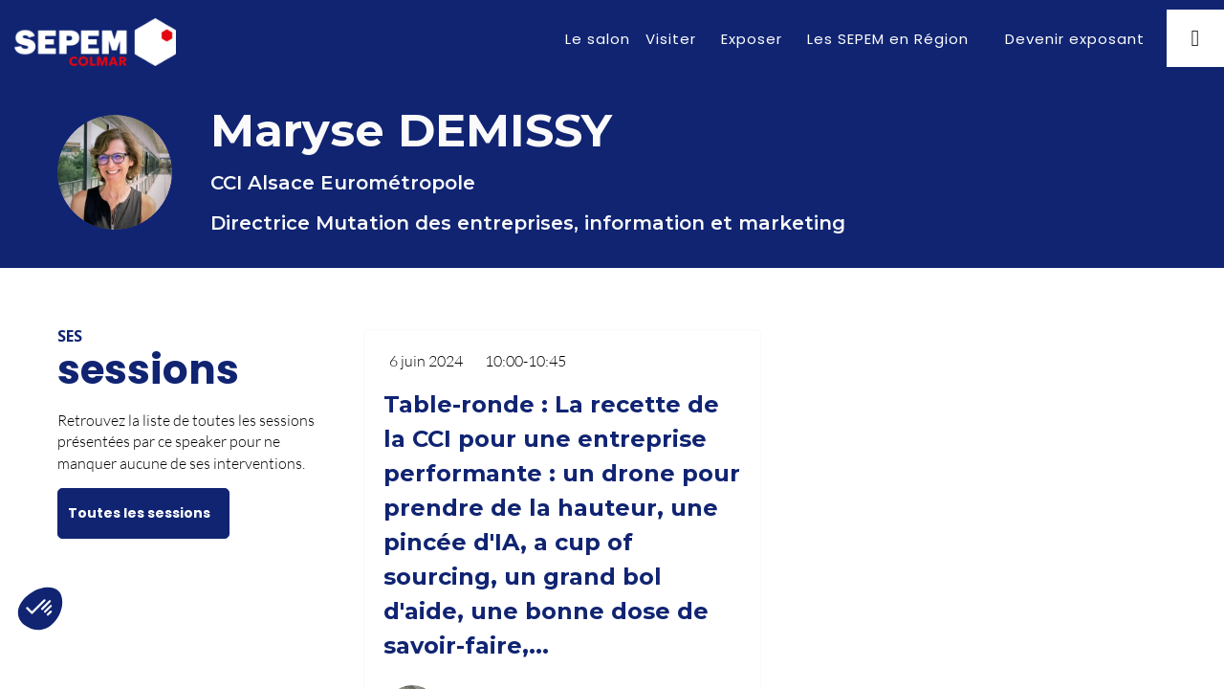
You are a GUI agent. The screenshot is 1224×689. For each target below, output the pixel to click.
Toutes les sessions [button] (139, 512)
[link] (597, 38)
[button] (1071, 38)
